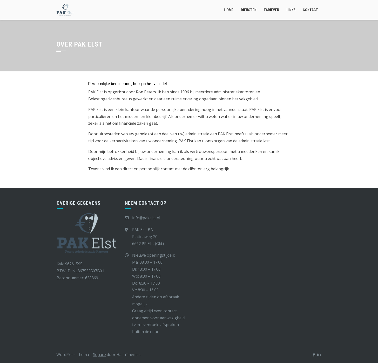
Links (291, 10)
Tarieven (271, 10)
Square (99, 354)
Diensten (248, 10)
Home (229, 10)
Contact (310, 10)
